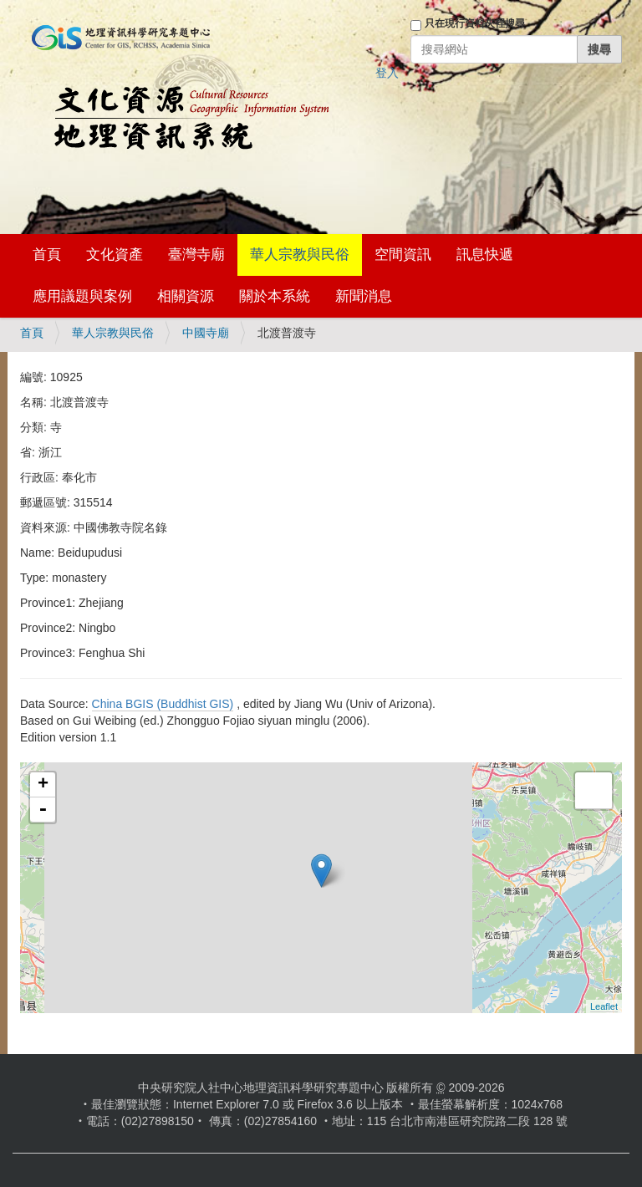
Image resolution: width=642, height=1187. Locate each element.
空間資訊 (402, 254)
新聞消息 (363, 296)
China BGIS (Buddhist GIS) (163, 704)
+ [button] (43, 784)
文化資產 (114, 254)
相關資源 (185, 296)
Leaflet (604, 1006)
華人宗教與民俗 (299, 254)
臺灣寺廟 (196, 254)
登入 (387, 72)
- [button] (42, 810)
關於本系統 (274, 296)
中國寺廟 (205, 332)
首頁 (47, 254)
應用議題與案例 (82, 296)
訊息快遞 (484, 254)
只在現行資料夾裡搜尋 (475, 23)
